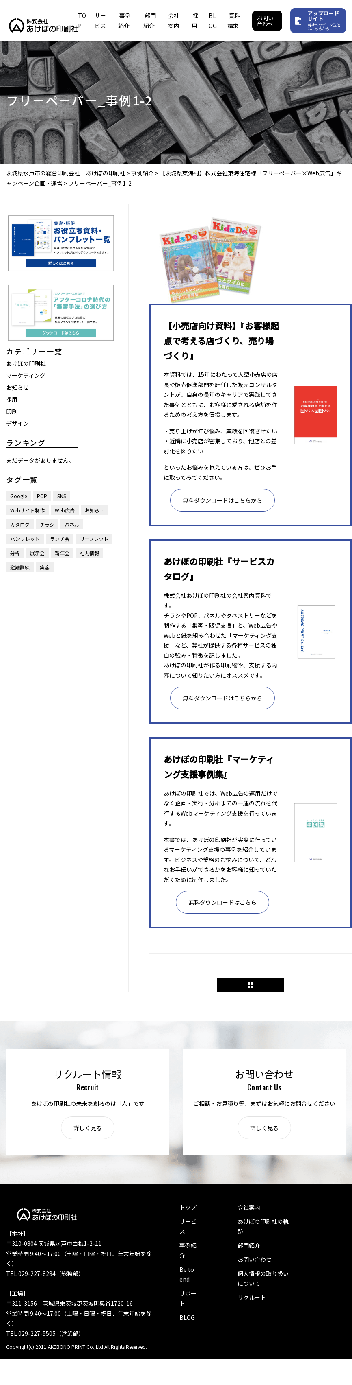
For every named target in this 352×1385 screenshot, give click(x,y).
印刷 (11, 411)
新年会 (62, 552)
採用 (11, 399)
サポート (188, 1298)
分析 (15, 552)
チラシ (47, 524)
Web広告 (65, 510)
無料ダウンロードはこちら (222, 902)
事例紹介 (188, 1250)
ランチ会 (59, 538)
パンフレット (25, 538)
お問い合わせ (265, 21)
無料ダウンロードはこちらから (222, 500)
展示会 (37, 552)
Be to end (186, 1274)
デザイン (17, 423)
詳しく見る (87, 1128)
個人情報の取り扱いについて (263, 1278)
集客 (45, 567)
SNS (61, 495)
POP (42, 495)
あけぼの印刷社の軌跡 (263, 1226)
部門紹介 (249, 1245)
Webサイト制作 (27, 510)
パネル (72, 524)
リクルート (252, 1297)
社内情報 (89, 552)
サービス (188, 1226)
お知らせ (17, 387)
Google (18, 495)
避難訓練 (20, 567)
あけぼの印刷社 (26, 363)
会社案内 (249, 1207)
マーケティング (25, 375)
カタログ (20, 524)
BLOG (187, 1317)
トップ (188, 1207)
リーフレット (94, 538)
